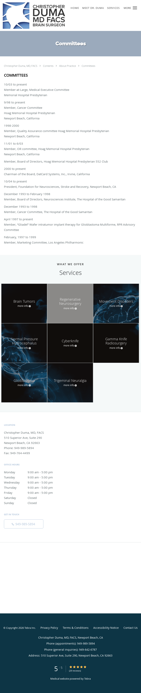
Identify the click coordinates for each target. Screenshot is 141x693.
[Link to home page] (45, 15)
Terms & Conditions (76, 628)
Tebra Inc (29, 628)
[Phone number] (23, 523)
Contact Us (130, 628)
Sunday (32, 502)
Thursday (32, 487)
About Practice (68, 66)
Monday (32, 472)
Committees (88, 66)
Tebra (87, 678)
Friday (32, 492)
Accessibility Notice (106, 628)
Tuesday (32, 477)
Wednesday (32, 482)
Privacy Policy (49, 628)
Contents (48, 66)
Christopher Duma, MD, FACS (21, 66)
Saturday (32, 497)
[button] (135, 8)
